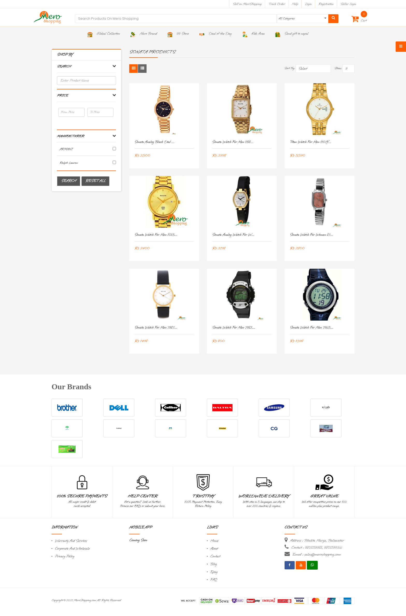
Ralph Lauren (69, 163)
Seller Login (348, 4)
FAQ (213, 579)
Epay (214, 572)
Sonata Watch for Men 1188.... (232, 142)
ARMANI (66, 149)
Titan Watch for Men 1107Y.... (310, 142)
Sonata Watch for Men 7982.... (233, 327)
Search (68, 181)
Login (308, 4)
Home (214, 541)
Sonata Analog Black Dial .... (154, 142)
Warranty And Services (71, 541)
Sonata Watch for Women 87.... (311, 234)
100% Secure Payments (82, 496)
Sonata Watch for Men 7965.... (311, 327)
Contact (215, 556)
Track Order (276, 4)
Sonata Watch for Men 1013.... (155, 234)
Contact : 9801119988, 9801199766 (316, 547)
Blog (213, 564)
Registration (326, 4)
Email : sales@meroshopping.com (316, 554)
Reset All (95, 181)
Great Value (324, 496)
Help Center (142, 496)
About (214, 548)
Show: (338, 68)
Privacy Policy (64, 556)
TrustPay (203, 496)
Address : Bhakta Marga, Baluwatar (317, 540)
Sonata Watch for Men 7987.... (155, 327)
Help (295, 4)
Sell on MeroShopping (247, 4)
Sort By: (289, 68)
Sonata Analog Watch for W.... (233, 234)
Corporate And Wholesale (72, 548)
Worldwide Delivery (263, 496)
